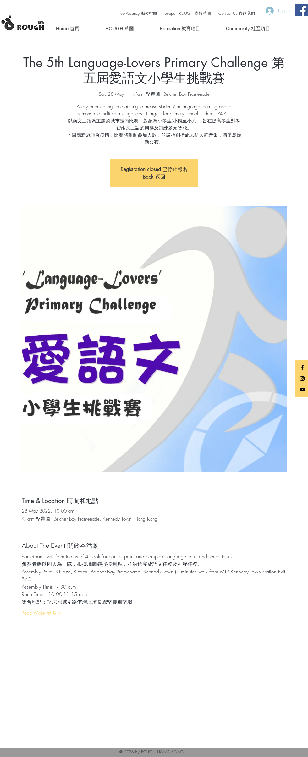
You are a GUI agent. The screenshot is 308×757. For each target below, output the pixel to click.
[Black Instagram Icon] (302, 378)
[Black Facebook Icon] (302, 367)
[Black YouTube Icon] (302, 389)
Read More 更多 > (41, 612)
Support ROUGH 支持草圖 (188, 13)
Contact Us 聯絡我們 (236, 13)
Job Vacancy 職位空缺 (138, 13)
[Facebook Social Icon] (301, 10)
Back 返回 (154, 177)
